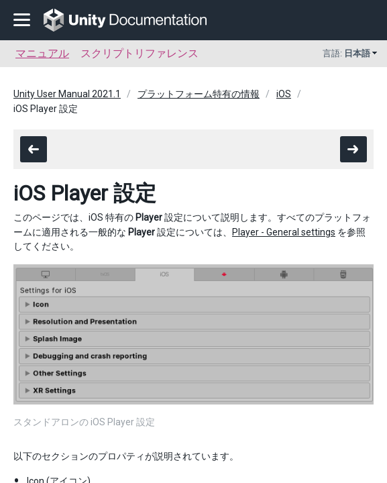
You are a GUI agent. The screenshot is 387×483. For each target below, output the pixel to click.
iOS (283, 94)
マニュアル (42, 53)
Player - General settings (283, 232)
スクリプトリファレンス (139, 53)
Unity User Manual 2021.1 (67, 94)
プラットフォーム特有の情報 (198, 94)
